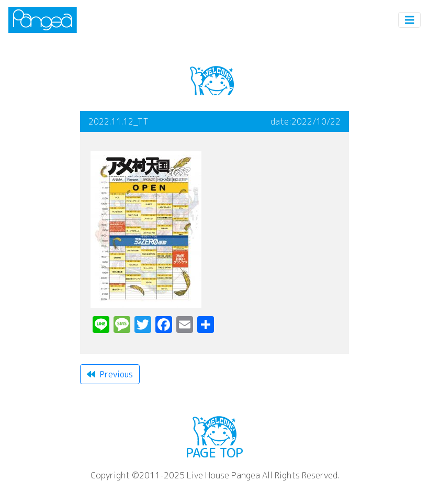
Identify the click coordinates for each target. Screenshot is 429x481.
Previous (110, 374)
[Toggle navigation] (409, 20)
